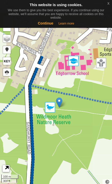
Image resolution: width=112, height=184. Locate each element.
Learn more (66, 23)
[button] (7, 50)
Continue (45, 23)
